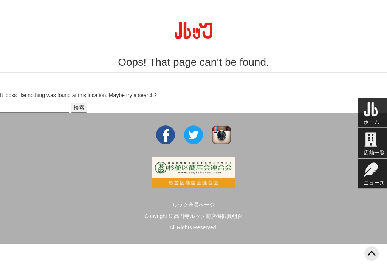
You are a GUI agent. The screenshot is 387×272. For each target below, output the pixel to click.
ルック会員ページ (193, 205)
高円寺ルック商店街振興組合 (208, 216)
